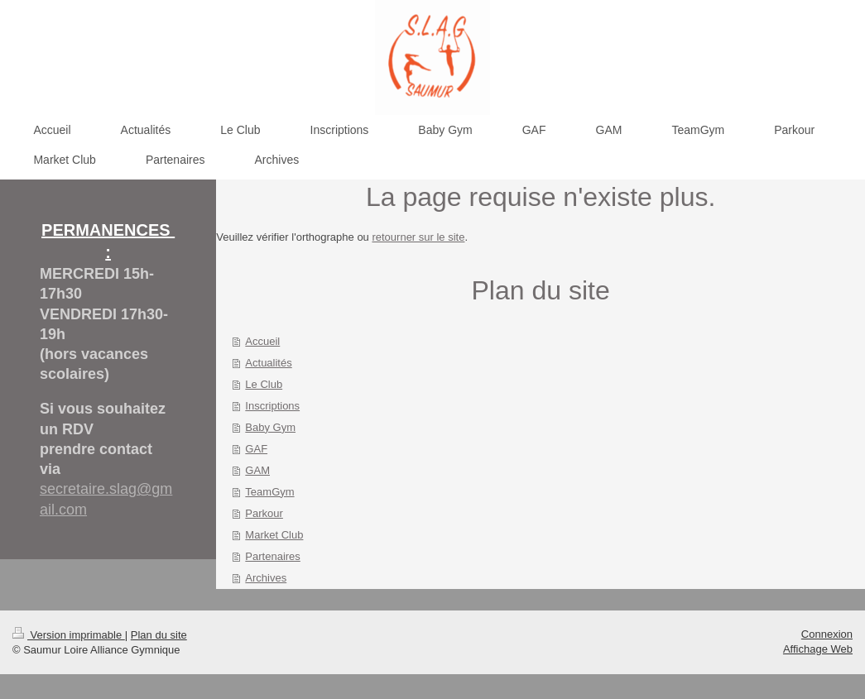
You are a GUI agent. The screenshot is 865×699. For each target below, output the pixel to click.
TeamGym (269, 492)
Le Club (263, 384)
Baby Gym (270, 427)
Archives (265, 578)
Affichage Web (818, 649)
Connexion (827, 634)
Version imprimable (68, 635)
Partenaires (272, 556)
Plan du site (159, 635)
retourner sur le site (418, 237)
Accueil (262, 341)
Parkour (264, 513)
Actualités (268, 363)
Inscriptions (272, 406)
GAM (257, 470)
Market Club (274, 535)
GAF (256, 449)
